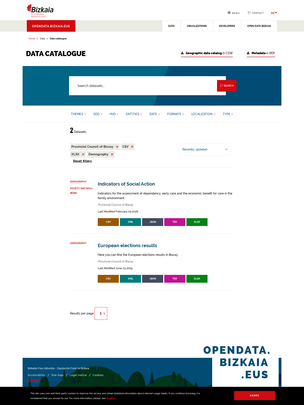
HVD (114, 114)
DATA (171, 26)
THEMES (78, 114)
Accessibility (36, 375)
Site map (58, 375)
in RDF (261, 53)
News (234, 13)
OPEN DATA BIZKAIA (259, 26)
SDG (97, 114)
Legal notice (78, 375)
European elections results (127, 245)
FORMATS (175, 114)
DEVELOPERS (227, 26)
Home (31, 38)
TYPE (228, 114)
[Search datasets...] (147, 85)
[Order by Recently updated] (205, 149)
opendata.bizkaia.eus (51, 26)
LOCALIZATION (203, 114)
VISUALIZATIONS (197, 26)
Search (227, 85)
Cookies (110, 398)
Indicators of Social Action (126, 184)
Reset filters (82, 161)
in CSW (207, 53)
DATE (154, 114)
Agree (254, 395)
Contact (255, 12)
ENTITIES (134, 114)
